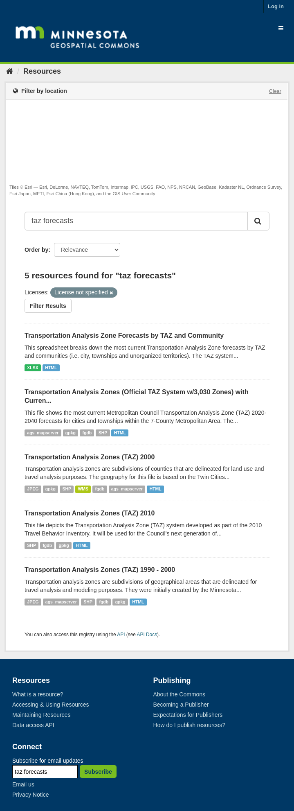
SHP (103, 432)
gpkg (70, 432)
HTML (51, 367)
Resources (42, 71)
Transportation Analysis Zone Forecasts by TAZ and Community (124, 335)
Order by (36, 249)
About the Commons (179, 694)
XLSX (32, 367)
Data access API (33, 725)
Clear (275, 91)
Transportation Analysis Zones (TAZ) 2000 (90, 457)
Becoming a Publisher (181, 704)
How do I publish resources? (189, 725)
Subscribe (98, 771)
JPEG (32, 488)
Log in (276, 6)
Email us (23, 784)
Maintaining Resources (41, 715)
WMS (83, 488)
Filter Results (48, 306)
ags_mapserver (42, 432)
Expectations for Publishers (188, 715)
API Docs (147, 634)
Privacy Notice (30, 794)
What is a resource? (37, 694)
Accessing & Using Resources (50, 704)
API (121, 634)
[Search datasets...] (136, 221)
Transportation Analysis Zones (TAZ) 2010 (90, 513)
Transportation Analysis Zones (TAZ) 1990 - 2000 (100, 569)
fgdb (87, 432)
